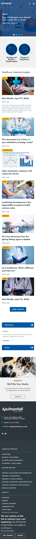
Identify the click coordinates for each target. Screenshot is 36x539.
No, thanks (8, 535)
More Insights (18, 309)
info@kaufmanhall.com (18, 426)
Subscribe (5, 497)
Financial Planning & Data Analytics (16, 485)
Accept (20, 535)
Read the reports (10, 23)
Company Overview (9, 504)
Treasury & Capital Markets (12, 479)
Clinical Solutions (9, 488)
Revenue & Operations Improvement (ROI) (17, 482)
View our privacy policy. (7, 530)
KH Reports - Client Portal (11, 463)
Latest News (6, 509)
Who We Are (9, 325)
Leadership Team (8, 506)
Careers (7, 348)
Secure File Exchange (10, 512)
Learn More (6, 340)
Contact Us (18, 397)
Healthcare (6, 454)
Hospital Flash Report (10, 457)
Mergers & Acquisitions (11, 476)
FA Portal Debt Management (12, 460)
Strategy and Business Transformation (17, 473)
